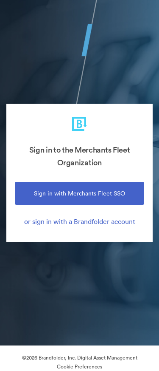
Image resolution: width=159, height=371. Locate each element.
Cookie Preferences (79, 366)
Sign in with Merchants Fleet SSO (79, 193)
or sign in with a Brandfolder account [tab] (79, 221)
